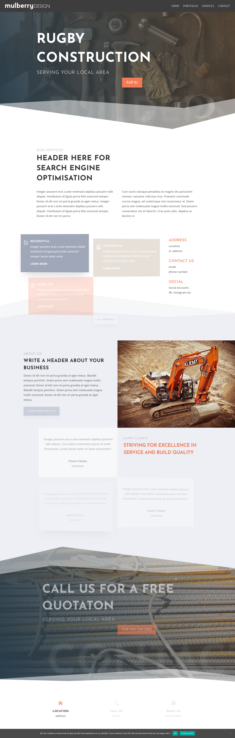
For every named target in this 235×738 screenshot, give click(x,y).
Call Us (131, 82)
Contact (224, 6)
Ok (175, 733)
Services (208, 6)
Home (175, 6)
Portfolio (190, 6)
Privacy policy (187, 733)
